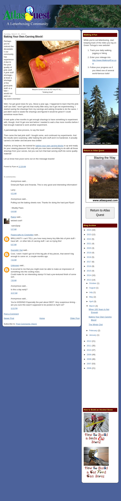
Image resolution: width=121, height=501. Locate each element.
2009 (89, 354)
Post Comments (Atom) (26, 324)
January (93, 335)
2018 (89, 257)
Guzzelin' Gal (17, 250)
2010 (89, 350)
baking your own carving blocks (50, 145)
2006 (89, 368)
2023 (89, 234)
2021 (89, 243)
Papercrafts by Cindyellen (22, 235)
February (93, 330)
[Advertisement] (102, 388)
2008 (89, 359)
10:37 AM (14, 293)
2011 (89, 345)
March (92, 306)
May (91, 297)
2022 (89, 239)
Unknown (15, 265)
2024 (89, 230)
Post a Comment (11, 314)
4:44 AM (14, 211)
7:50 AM (14, 280)
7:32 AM (14, 260)
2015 (89, 271)
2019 (89, 252)
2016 (89, 266)
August (92, 288)
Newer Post (9, 318)
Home (42, 318)
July (91, 292)
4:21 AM (14, 193)
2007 (89, 363)
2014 (89, 275)
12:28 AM (22, 166)
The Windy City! (96, 324)
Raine (13, 217)
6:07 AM (14, 244)
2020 (89, 248)
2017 (89, 262)
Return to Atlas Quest (100, 213)
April (91, 301)
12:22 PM (14, 308)
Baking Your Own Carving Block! (23, 36)
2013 (89, 280)
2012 (89, 341)
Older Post (75, 318)
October (93, 283)
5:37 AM (14, 229)
